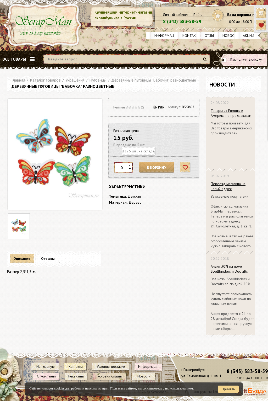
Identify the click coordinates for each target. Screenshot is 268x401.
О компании (46, 376)
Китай (159, 107)
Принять (228, 389)
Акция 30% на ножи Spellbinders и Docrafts (229, 269)
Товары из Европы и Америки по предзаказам (231, 113)
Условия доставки (111, 366)
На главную (45, 366)
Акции (248, 35)
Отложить (185, 167)
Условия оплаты (109, 376)
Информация (166, 35)
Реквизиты (76, 376)
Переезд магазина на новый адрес (228, 186)
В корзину (156, 167)
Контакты (191, 35)
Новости (230, 35)
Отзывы (212, 35)
